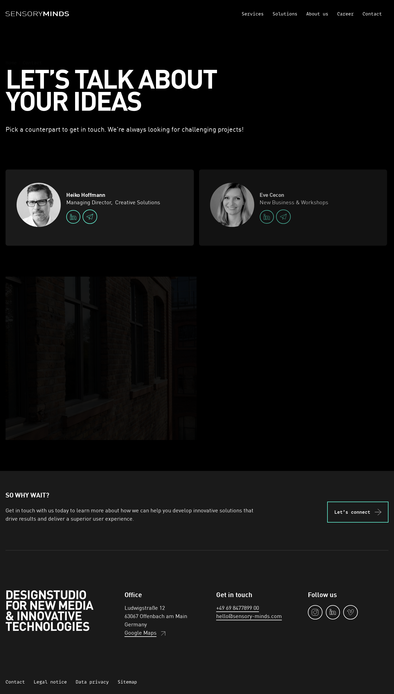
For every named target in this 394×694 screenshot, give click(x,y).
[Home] (37, 14)
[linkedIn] (73, 217)
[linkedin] (333, 612)
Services (253, 14)
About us (317, 14)
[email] (90, 217)
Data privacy (92, 682)
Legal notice (50, 682)
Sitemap (127, 682)
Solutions (285, 14)
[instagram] (315, 612)
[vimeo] (350, 612)
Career (345, 14)
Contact (372, 14)
